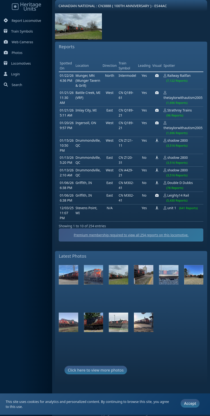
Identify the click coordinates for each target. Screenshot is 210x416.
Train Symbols (18, 31)
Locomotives (17, 63)
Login (12, 74)
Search (13, 84)
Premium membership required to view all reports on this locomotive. (131, 235)
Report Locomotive (22, 20)
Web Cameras (18, 42)
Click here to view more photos (96, 370)
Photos (13, 52)
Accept (190, 403)
